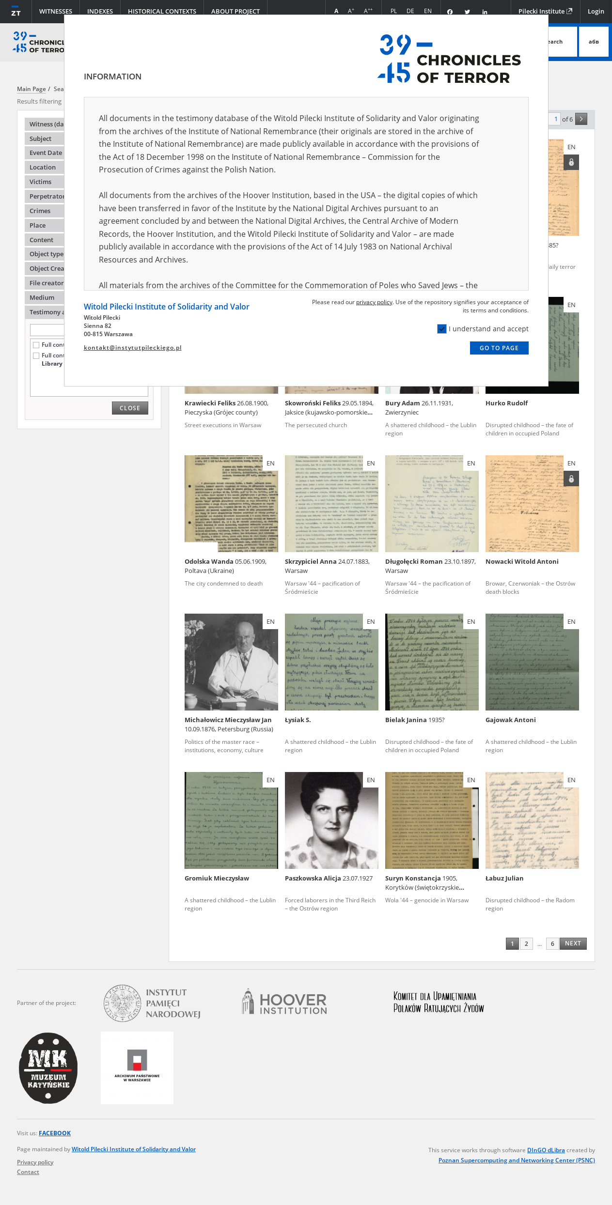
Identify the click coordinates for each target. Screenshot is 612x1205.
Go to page (499, 348)
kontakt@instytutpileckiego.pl (133, 347)
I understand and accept (483, 329)
